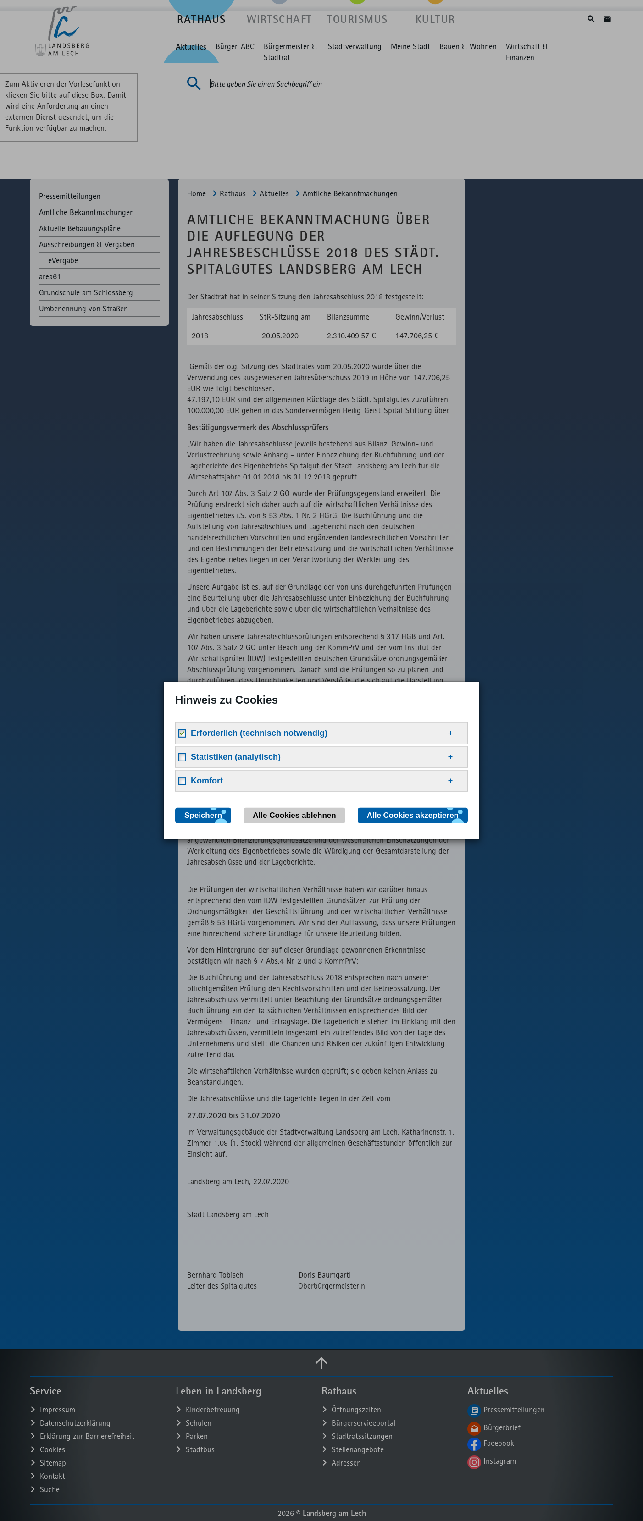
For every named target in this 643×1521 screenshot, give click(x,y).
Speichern (203, 815)
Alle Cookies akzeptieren (413, 815)
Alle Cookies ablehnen (294, 815)
